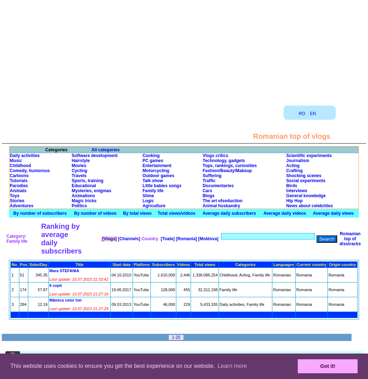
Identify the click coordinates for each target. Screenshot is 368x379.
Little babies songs (162, 185)
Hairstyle (81, 160)
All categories (105, 149)
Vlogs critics (215, 155)
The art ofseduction (222, 200)
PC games (153, 160)
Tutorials (19, 180)
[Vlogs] (109, 238)
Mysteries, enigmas (91, 190)
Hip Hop (294, 200)
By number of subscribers (40, 213)
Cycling (79, 170)
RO (302, 113)
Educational (84, 185)
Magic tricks (84, 200)
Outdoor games (159, 175)
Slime (148, 195)
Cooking (151, 155)
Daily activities (24, 155)
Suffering (211, 175)
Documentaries (218, 185)
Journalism (297, 160)
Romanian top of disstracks (349, 238)
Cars (207, 190)
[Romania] (186, 238)
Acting (293, 165)
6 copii (55, 285)
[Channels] (128, 238)
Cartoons (19, 175)
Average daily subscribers (229, 213)
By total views (137, 213)
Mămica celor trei (65, 300)
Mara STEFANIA (64, 271)
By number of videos (95, 213)
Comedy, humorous (30, 170)
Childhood (20, 165)
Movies (79, 165)
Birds (291, 185)
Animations (83, 195)
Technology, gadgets (223, 160)
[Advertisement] (184, 50)
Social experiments (305, 180)
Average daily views (333, 213)
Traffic (208, 180)
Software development (95, 155)
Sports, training (88, 180)
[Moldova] (208, 238)
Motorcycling (156, 170)
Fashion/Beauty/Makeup (227, 170)
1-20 (176, 337)
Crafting (294, 170)
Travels (79, 175)
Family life (153, 190)
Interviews (296, 190)
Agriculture (154, 205)
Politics (79, 205)
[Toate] (167, 238)
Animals (18, 190)
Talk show (153, 180)
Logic (148, 200)
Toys (14, 195)
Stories (17, 200)
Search (326, 239)
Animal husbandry (221, 205)
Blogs (208, 195)
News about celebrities (309, 205)
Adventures (21, 205)
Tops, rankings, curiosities (229, 165)
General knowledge (306, 195)
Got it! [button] (327, 366)
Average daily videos (284, 213)
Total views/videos (176, 213)
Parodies (19, 185)
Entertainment (157, 165)
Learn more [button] (232, 366)
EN (313, 113)
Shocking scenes (303, 175)
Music (16, 160)
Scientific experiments (309, 155)
